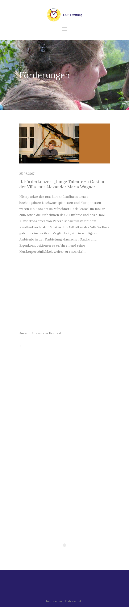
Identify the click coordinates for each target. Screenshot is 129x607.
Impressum (54, 601)
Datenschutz (74, 601)
